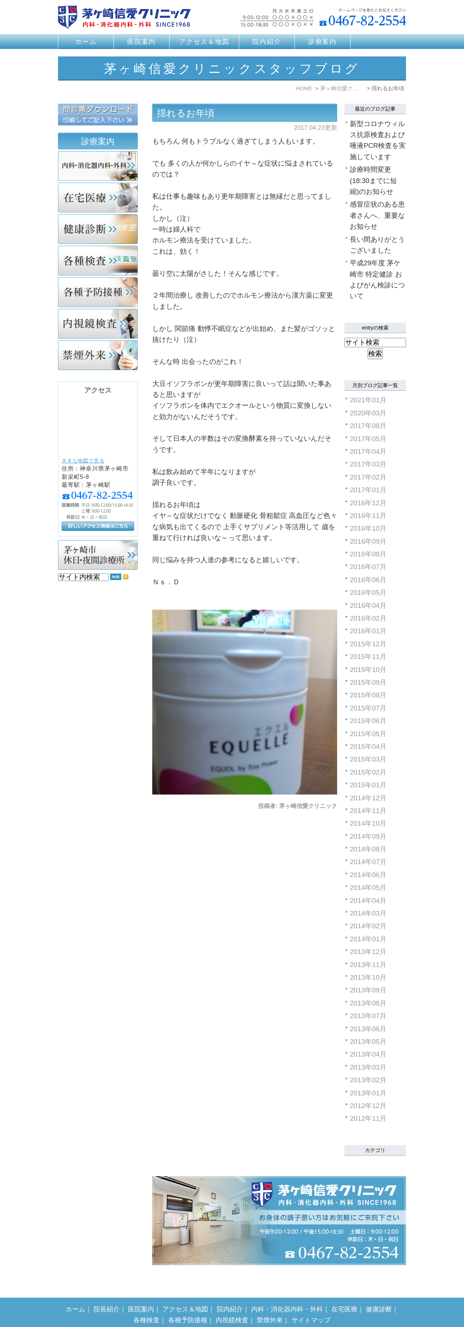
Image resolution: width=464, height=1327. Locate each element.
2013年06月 (368, 1029)
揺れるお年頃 (186, 113)
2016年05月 (368, 592)
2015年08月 (368, 695)
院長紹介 (107, 1294)
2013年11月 (368, 965)
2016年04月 (368, 605)
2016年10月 (368, 528)
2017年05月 (368, 439)
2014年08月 (368, 849)
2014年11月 (368, 810)
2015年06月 (368, 721)
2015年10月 (368, 669)
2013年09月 (368, 990)
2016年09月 (368, 541)
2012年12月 (368, 1106)
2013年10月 (368, 977)
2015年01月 (368, 785)
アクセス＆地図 (204, 41)
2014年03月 (368, 913)
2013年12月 (368, 951)
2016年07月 (368, 567)
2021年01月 (368, 400)
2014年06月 (368, 875)
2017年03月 (368, 464)
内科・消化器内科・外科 (287, 1294)
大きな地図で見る (83, 461)
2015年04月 (368, 746)
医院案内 (141, 41)
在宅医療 (344, 1294)
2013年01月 (368, 1093)
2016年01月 (368, 631)
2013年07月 (368, 1016)
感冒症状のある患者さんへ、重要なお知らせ (377, 215)
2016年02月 (368, 618)
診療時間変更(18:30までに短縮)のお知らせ (373, 180)
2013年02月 (368, 1080)
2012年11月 (368, 1118)
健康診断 (379, 1294)
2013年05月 (368, 1041)
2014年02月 (368, 926)
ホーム (86, 41)
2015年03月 (368, 759)
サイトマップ (311, 1305)
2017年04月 (368, 451)
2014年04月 (368, 900)
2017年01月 (368, 490)
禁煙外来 (270, 1305)
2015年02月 (368, 772)
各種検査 (146, 1305)
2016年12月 (368, 503)
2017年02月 (368, 477)
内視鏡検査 (232, 1305)
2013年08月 (368, 1003)
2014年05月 (368, 887)
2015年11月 (368, 656)
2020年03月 (368, 413)
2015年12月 (368, 644)
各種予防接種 (187, 1305)
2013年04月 (368, 1054)
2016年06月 (368, 580)
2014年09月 (368, 836)
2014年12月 (368, 798)
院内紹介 (266, 41)
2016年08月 (368, 554)
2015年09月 (368, 682)
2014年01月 (368, 939)
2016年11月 (368, 515)
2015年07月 (368, 708)
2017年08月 (368, 426)
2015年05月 (368, 734)
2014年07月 (368, 862)
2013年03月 (368, 1067)
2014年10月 (368, 823)
